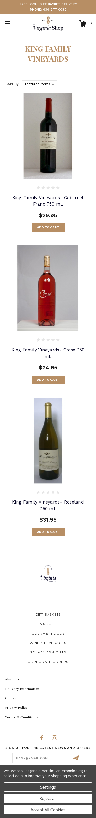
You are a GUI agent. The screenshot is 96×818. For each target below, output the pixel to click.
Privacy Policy (16, 707)
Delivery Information (22, 689)
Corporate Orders (48, 662)
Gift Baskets (48, 614)
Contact (11, 698)
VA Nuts (48, 624)
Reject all (48, 798)
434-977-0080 (54, 9)
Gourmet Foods (48, 633)
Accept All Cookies (48, 810)
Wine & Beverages (48, 643)
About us (12, 679)
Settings (48, 787)
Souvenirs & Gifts (48, 652)
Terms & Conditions (21, 717)
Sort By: (12, 84)
